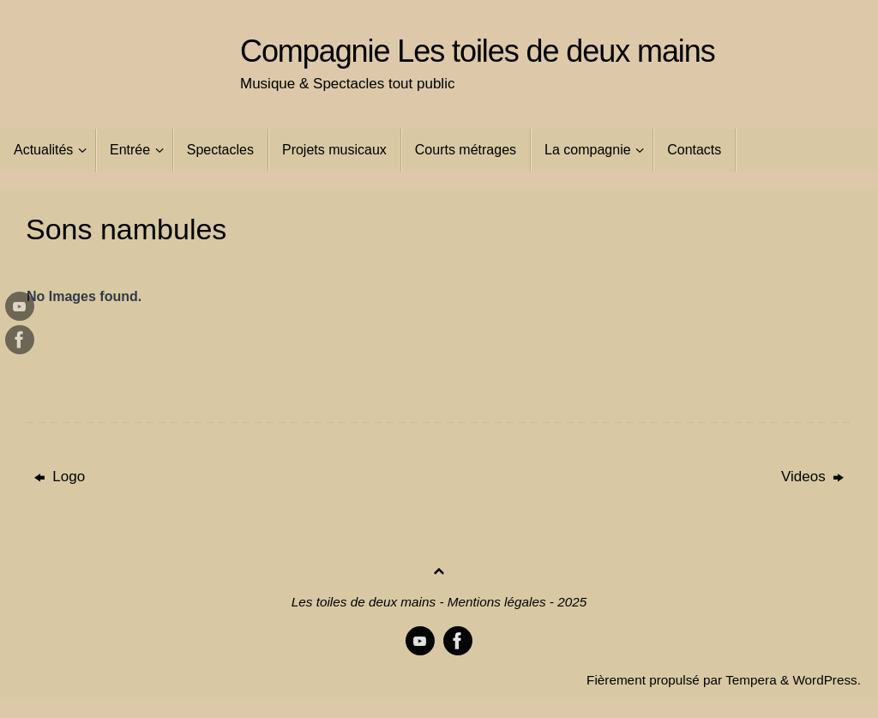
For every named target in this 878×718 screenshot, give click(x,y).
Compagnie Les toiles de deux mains (477, 51)
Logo (60, 476)
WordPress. (826, 680)
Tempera (751, 680)
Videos (812, 476)
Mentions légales (497, 601)
